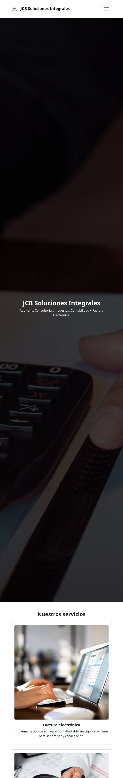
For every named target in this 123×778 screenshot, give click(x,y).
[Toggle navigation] (106, 9)
